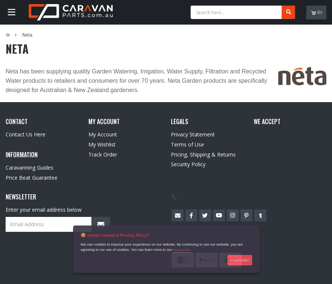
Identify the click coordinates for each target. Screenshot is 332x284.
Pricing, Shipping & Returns (203, 154)
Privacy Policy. (182, 250)
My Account (102, 134)
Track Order (102, 154)
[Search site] (288, 12)
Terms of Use (187, 144)
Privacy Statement (193, 134)
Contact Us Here (26, 134)
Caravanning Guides (29, 167)
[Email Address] (58, 224)
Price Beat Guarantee (31, 177)
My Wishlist (102, 144)
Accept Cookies (240, 260)
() (316, 12)
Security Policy (188, 164)
